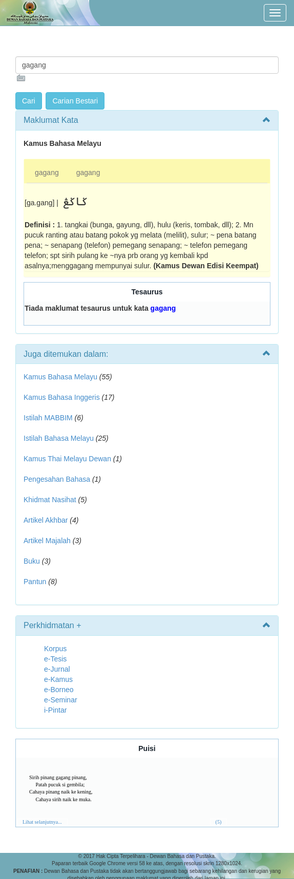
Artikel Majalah (47, 541)
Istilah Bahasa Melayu (59, 438)
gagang (47, 172)
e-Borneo (59, 689)
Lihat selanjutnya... (42, 822)
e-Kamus (58, 679)
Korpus (55, 649)
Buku (32, 561)
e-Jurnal (57, 669)
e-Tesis (55, 659)
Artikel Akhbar (46, 520)
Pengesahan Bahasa (57, 479)
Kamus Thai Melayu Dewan (67, 459)
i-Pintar (55, 710)
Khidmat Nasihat (50, 500)
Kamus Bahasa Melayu (61, 377)
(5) (219, 822)
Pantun (35, 581)
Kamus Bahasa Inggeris (62, 397)
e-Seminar (60, 700)
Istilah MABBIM (48, 418)
